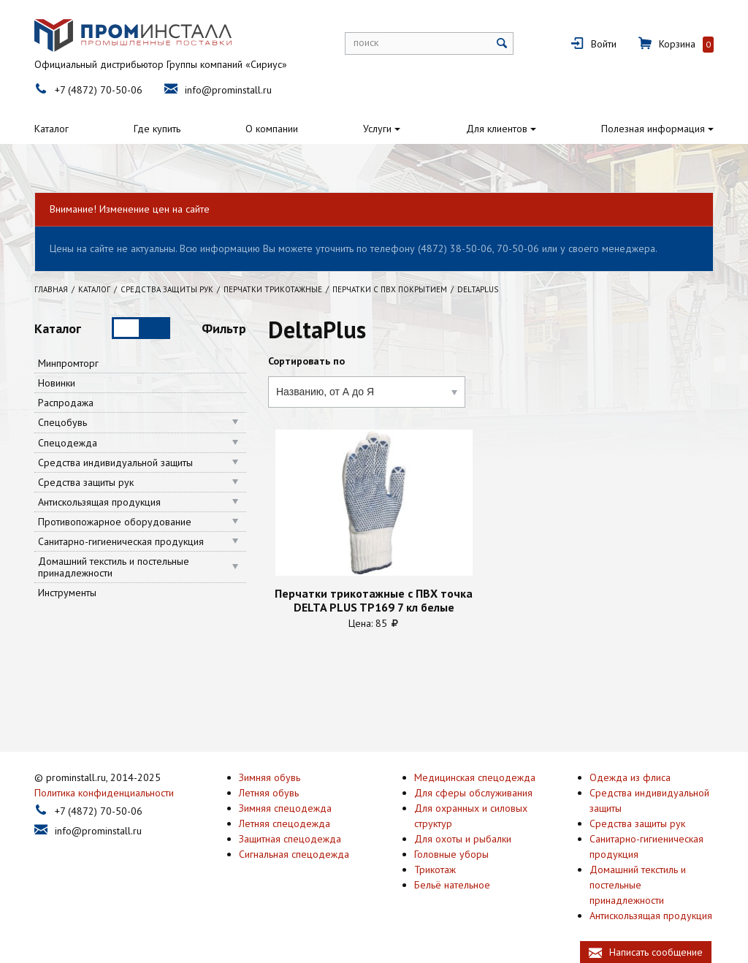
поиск (366, 42)
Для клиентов (496, 128)
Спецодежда (67, 442)
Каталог (51, 128)
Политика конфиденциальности (104, 792)
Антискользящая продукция (99, 502)
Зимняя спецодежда (285, 807)
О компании (271, 128)
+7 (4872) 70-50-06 (98, 89)
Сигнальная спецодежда (294, 853)
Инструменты (67, 592)
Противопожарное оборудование (114, 521)
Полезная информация (653, 128)
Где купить (157, 128)
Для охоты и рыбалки (462, 838)
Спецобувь (62, 422)
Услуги (377, 128)
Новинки (56, 382)
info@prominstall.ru (228, 89)
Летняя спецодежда (284, 822)
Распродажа (66, 402)
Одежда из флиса (630, 776)
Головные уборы (451, 853)
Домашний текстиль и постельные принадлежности (113, 567)
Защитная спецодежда (290, 838)
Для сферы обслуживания (473, 792)
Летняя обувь (269, 792)
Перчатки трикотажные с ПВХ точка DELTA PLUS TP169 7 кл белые (374, 600)
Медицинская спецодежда (474, 776)
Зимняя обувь (269, 776)
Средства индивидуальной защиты (115, 462)
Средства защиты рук (86, 482)
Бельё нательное (452, 884)
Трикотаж (435, 868)
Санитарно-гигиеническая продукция (121, 541)
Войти (604, 43)
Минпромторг (68, 363)
